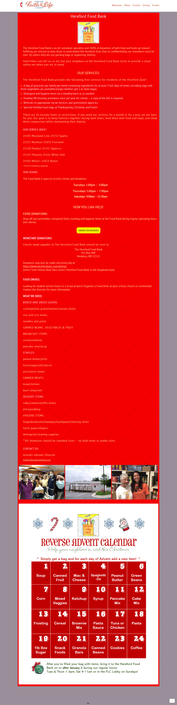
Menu (127, 5)
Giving (146, 5)
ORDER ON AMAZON (88, 230)
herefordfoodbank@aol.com (37, 459)
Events (136, 5)
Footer (155, 5)
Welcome (117, 5)
